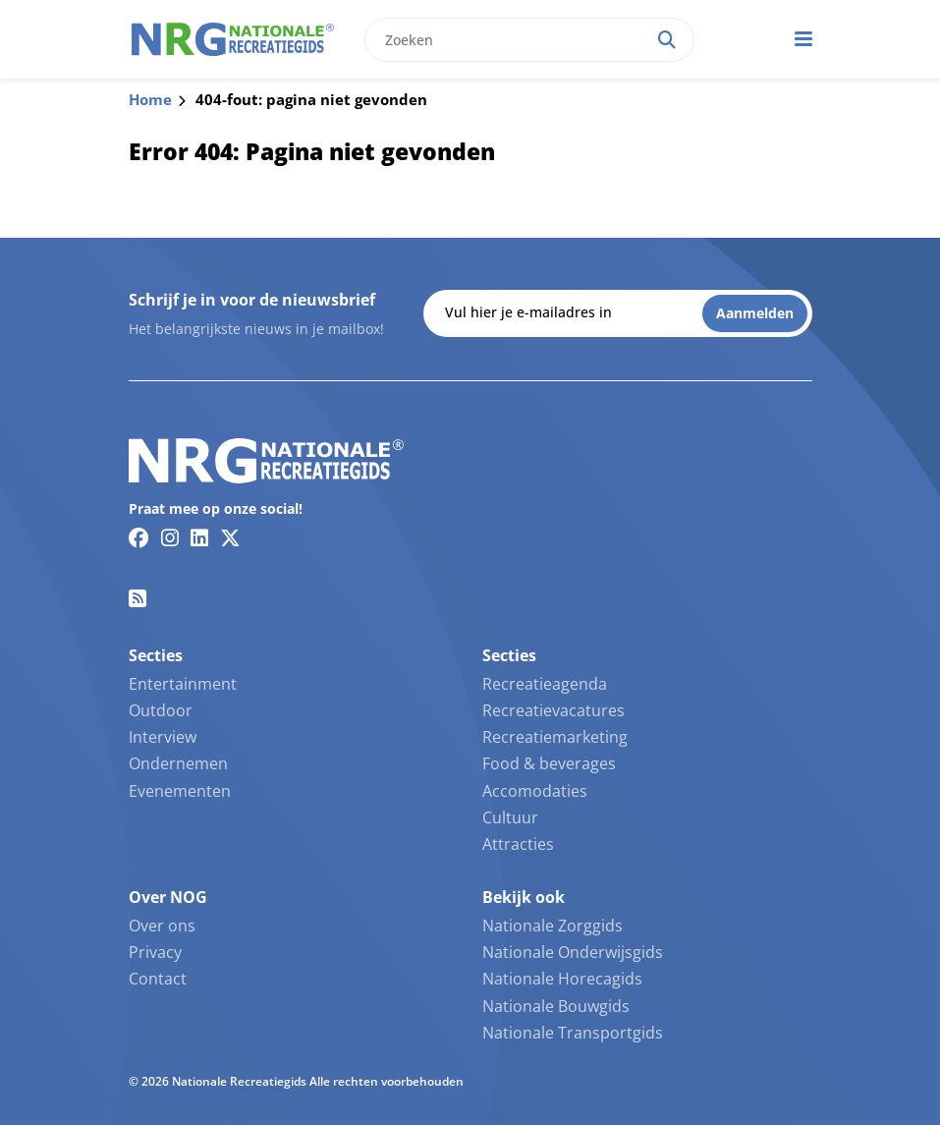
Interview (162, 737)
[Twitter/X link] (230, 537)
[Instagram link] (170, 537)
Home (150, 99)
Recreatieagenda (544, 684)
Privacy (155, 952)
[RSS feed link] (137, 598)
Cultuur (510, 817)
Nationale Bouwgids (556, 1006)
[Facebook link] (139, 537)
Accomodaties (534, 791)
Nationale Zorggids (552, 925)
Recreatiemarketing (555, 737)
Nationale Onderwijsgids (572, 952)
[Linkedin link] (199, 537)
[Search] (666, 40)
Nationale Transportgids (572, 1032)
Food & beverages (549, 763)
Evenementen (180, 791)
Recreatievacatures (553, 710)
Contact (158, 978)
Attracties (518, 844)
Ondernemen (178, 763)
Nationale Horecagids (562, 978)
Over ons (162, 925)
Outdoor (161, 710)
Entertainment (183, 684)
